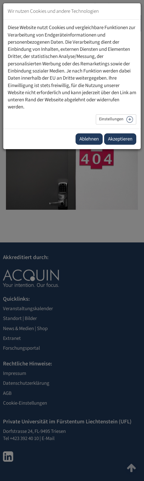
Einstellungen (111, 119)
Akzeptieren (120, 139)
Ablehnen (89, 139)
